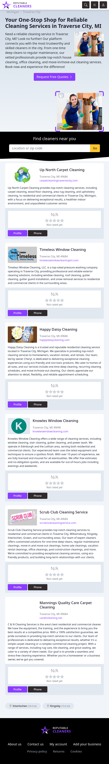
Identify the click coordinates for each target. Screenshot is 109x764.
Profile (17, 233)
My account (58, 744)
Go (95, 148)
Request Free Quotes (54, 77)
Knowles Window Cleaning (55, 420)
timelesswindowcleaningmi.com (59, 260)
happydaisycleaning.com (55, 340)
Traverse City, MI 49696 (47, 427)
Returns (59, 751)
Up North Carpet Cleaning (62, 169)
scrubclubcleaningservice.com (58, 523)
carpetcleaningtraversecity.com (59, 180)
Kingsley (58, 706)
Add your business (87, 744)
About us (14, 744)
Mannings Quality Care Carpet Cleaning (66, 605)
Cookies (76, 751)
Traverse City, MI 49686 (54, 176)
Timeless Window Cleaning (63, 249)
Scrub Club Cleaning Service (64, 512)
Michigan (12, 12)
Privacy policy (37, 751)
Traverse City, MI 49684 (54, 256)
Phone (38, 233)
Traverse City (31, 12)
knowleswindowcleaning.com (50, 431)
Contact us (35, 744)
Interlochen (23, 706)
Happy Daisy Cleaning (58, 329)
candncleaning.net (51, 618)
